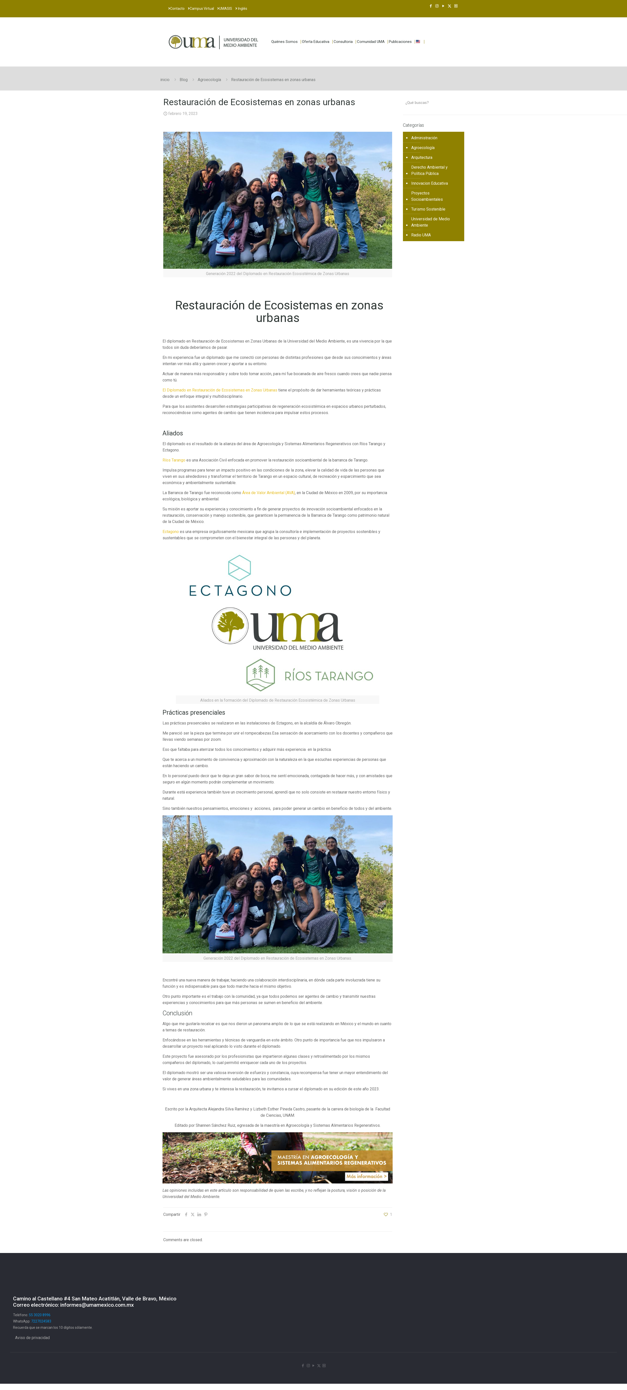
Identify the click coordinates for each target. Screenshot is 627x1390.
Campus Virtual (201, 9)
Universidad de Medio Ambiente (430, 222)
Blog (184, 79)
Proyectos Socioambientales (427, 196)
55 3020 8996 (39, 1315)
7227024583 (41, 1321)
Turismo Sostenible (428, 209)
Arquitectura (421, 157)
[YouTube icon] (443, 6)
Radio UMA (421, 235)
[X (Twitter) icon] (449, 6)
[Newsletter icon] (456, 6)
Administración (424, 138)
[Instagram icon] (437, 6)
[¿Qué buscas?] (433, 102)
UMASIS (224, 9)
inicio (165, 79)
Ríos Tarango (174, 460)
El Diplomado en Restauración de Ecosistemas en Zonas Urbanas (220, 390)
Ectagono (171, 531)
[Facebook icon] (431, 6)
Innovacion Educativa (429, 183)
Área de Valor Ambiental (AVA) (268, 492)
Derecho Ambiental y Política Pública (429, 170)
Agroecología (209, 79)
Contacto (176, 9)
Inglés (241, 9)
